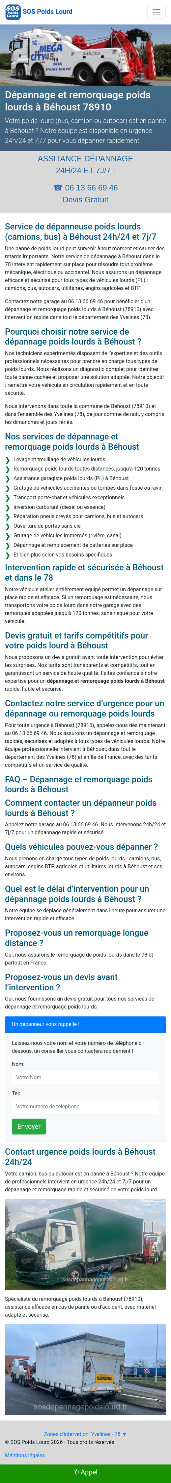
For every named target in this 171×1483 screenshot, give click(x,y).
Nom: (18, 1064)
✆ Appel (85, 1472)
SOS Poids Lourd (47, 12)
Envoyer (29, 1127)
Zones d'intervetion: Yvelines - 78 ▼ (85, 1434)
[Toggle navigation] (156, 12)
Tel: (16, 1093)
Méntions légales (25, 1455)
